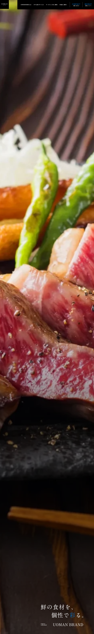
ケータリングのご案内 (51, 4)
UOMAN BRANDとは (26, 4)
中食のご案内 (63, 4)
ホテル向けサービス (39, 4)
